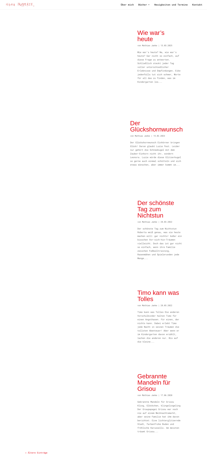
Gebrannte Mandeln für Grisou (153, 382)
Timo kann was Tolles (158, 295)
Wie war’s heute (151, 35)
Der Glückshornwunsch (156, 126)
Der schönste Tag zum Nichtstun (155, 209)
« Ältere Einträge (36, 452)
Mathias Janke (149, 45)
